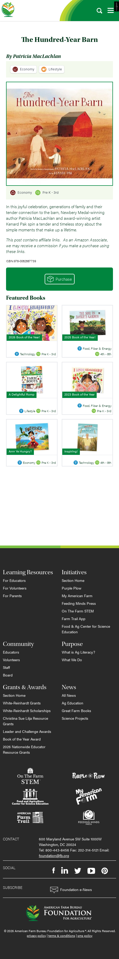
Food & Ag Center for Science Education (86, 629)
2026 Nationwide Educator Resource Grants (24, 749)
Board (8, 675)
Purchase (59, 279)
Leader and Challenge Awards (27, 731)
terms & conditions (61, 935)
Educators (11, 652)
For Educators (14, 580)
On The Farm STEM (78, 611)
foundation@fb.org (54, 855)
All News (69, 695)
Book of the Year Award (22, 739)
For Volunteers (15, 588)
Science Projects (75, 718)
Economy (23, 69)
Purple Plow (71, 588)
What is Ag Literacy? (78, 652)
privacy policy (36, 935)
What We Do (72, 659)
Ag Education (72, 702)
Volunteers (11, 659)
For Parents (12, 595)
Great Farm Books (76, 710)
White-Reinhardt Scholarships (27, 710)
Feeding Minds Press (79, 603)
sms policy (84, 935)
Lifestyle (51, 69)
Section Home (73, 580)
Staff (6, 667)
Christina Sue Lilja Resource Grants (25, 720)
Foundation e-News (71, 890)
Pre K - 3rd (47, 192)
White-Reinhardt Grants (22, 702)
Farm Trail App (73, 618)
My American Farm (77, 595)
